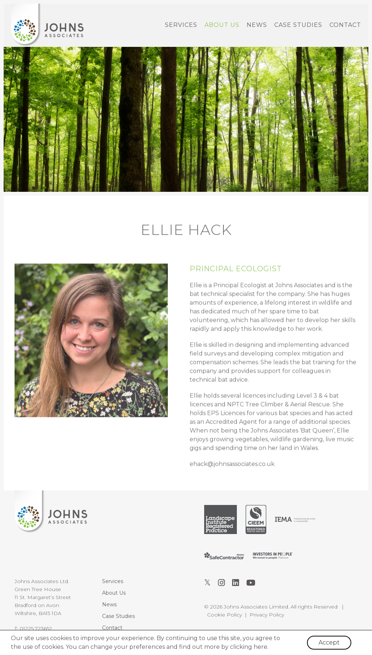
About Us (222, 24)
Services (181, 24)
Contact (345, 24)
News (257, 24)
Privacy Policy (267, 614)
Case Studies (298, 24)
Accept (329, 642)
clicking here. (249, 646)
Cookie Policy (224, 614)
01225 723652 (36, 628)
